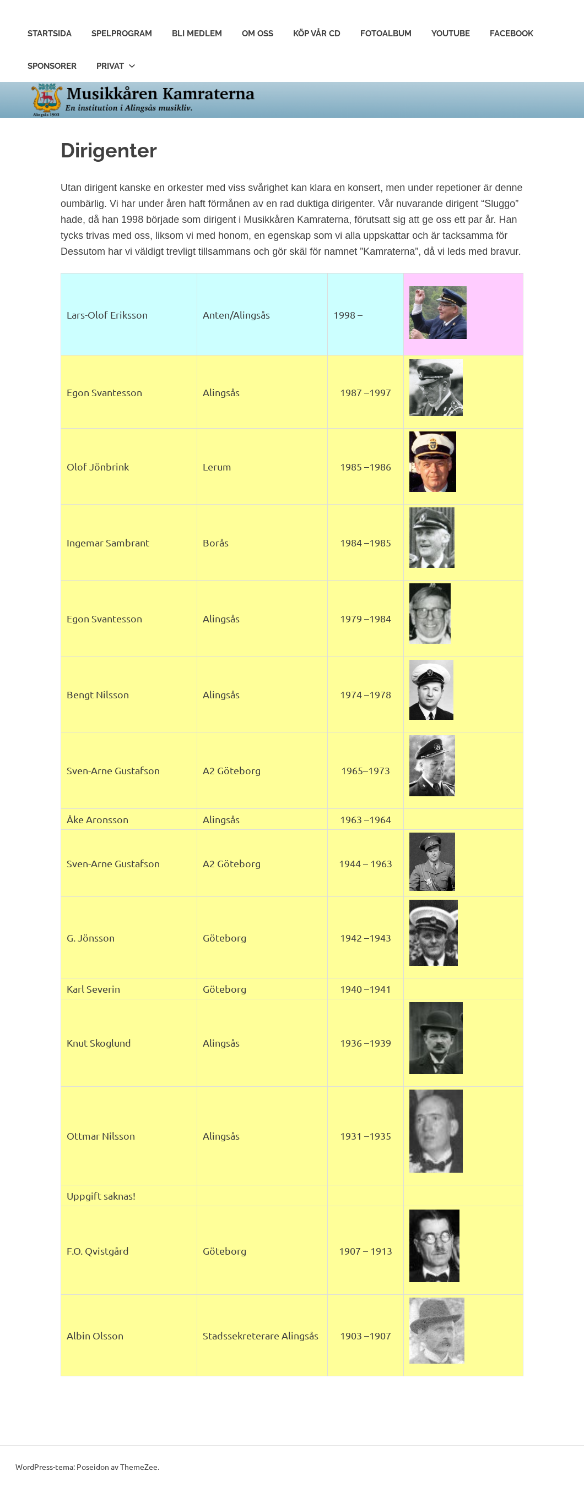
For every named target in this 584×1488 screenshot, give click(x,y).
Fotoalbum (386, 34)
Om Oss (257, 34)
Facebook (511, 34)
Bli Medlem (197, 34)
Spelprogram (121, 34)
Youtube (450, 34)
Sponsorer (52, 66)
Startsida (50, 34)
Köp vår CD (316, 34)
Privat (116, 66)
